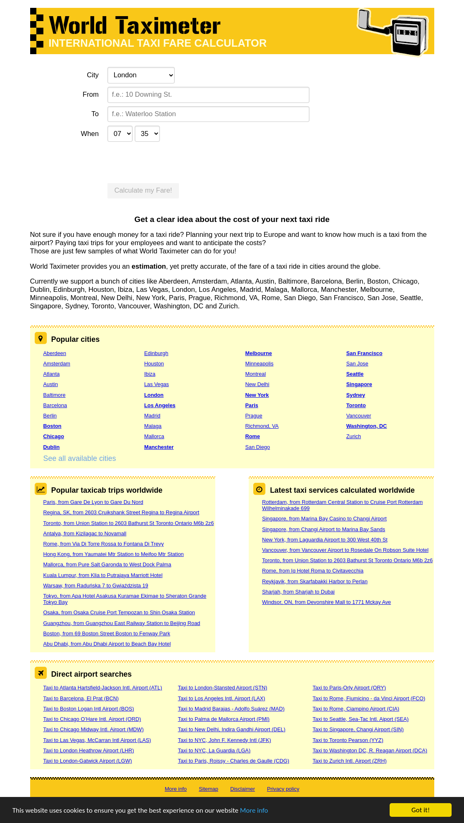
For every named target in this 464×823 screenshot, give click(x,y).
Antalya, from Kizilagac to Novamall (84, 533)
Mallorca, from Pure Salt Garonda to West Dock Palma (107, 564)
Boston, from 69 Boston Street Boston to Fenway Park (106, 633)
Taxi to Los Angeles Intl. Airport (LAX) (221, 698)
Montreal (255, 374)
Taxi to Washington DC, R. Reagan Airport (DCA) (369, 750)
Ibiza (149, 374)
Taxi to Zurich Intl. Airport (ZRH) (349, 761)
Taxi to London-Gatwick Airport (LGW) (87, 761)
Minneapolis (259, 363)
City (93, 75)
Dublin (51, 447)
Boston (52, 426)
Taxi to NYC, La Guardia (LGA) (214, 750)
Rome (252, 436)
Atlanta (51, 374)
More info (254, 810)
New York (257, 395)
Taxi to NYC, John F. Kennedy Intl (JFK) (224, 740)
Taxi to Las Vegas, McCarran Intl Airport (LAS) (97, 740)
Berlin (50, 416)
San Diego (257, 447)
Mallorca (154, 436)
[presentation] (170, 162)
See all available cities (79, 458)
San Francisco (364, 353)
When (89, 134)
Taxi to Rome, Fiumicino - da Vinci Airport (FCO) (368, 698)
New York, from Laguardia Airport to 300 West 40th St (325, 540)
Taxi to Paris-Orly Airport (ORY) (349, 688)
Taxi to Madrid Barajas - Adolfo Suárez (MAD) (231, 709)
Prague (253, 416)
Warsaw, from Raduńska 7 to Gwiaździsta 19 (95, 585)
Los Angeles (160, 405)
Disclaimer (242, 789)
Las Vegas (156, 384)
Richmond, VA (262, 426)
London (154, 395)
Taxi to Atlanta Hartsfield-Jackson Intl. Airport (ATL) (102, 688)
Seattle (355, 374)
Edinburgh (156, 353)
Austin (50, 384)
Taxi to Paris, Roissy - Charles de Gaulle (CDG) (233, 761)
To (95, 114)
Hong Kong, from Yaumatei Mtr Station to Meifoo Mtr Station (113, 554)
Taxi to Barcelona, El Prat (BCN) (81, 698)
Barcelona (55, 405)
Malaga (153, 426)
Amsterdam (56, 363)
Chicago (53, 436)
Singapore (359, 384)
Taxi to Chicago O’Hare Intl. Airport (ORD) (92, 719)
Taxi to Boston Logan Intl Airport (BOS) (88, 709)
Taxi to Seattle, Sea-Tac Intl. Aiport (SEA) (360, 719)
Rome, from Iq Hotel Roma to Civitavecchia (312, 571)
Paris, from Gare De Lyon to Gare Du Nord (93, 502)
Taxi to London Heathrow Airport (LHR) (88, 750)
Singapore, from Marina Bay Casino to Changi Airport (324, 518)
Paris (251, 405)
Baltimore (54, 395)
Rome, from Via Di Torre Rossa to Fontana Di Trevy (103, 544)
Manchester (159, 447)
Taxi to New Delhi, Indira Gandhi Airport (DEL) (231, 729)
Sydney (355, 395)
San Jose (357, 363)
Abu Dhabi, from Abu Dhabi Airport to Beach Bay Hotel (107, 644)
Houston (154, 363)
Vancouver (358, 416)
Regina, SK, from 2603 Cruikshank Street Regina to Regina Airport (121, 512)
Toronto (356, 405)
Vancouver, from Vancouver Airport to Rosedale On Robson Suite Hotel (345, 550)
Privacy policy (283, 789)
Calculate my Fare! (143, 190)
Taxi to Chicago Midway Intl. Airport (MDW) (93, 729)
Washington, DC (366, 426)
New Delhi (257, 384)
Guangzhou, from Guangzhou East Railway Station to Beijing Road (121, 623)
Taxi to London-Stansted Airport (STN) (222, 688)
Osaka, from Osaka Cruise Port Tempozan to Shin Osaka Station (119, 612)
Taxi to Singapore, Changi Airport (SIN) (358, 729)
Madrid (152, 416)
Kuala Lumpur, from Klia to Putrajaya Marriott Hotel (103, 575)
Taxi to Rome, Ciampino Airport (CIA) (355, 709)
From (91, 94)
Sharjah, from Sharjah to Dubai (298, 592)
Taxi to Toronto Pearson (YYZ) (347, 740)
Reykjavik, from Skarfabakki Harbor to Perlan (314, 581)
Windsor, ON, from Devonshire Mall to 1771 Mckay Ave (326, 602)
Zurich (353, 436)
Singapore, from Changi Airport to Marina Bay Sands (323, 529)
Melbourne (258, 353)
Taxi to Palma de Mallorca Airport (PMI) (223, 719)
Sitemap (208, 789)
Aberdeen (55, 353)
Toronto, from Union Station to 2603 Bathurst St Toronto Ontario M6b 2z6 (128, 523)
